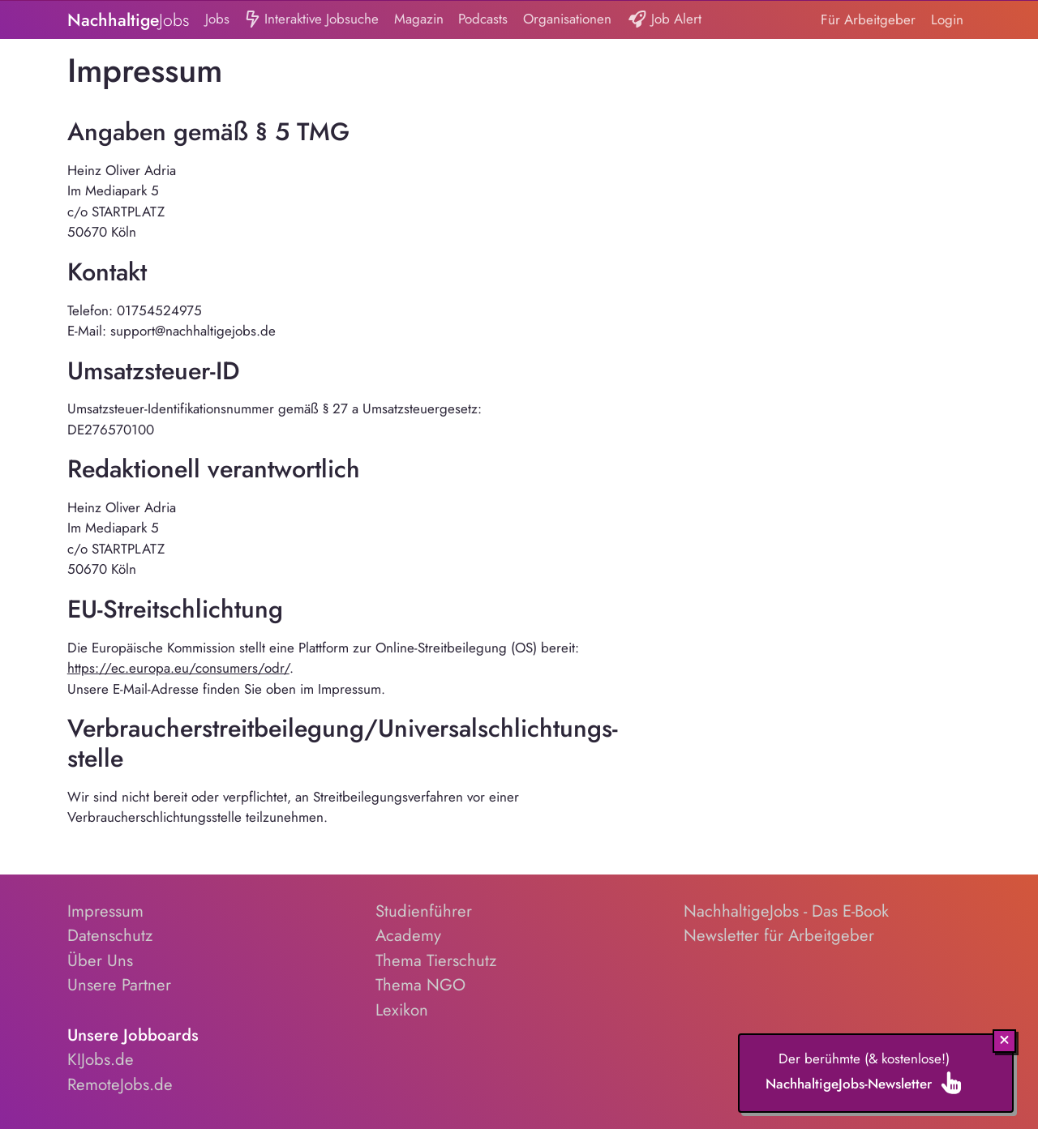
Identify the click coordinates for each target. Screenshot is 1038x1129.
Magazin (419, 18)
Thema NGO (420, 985)
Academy (408, 935)
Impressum (105, 911)
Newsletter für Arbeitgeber (779, 935)
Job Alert (664, 20)
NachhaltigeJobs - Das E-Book (786, 911)
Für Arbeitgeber (868, 19)
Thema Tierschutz (435, 960)
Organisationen (567, 18)
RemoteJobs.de (120, 1084)
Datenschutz (109, 935)
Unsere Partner (119, 985)
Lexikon (401, 1010)
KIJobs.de (100, 1059)
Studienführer (423, 911)
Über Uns (100, 960)
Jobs (217, 18)
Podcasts (483, 18)
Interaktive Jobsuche (312, 20)
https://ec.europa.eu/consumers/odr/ (178, 668)
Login (947, 19)
